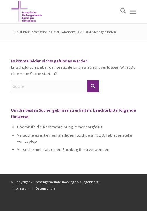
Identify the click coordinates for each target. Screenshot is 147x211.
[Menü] (133, 12)
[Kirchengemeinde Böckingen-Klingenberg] (61, 11)
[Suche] (120, 11)
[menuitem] (120, 11)
